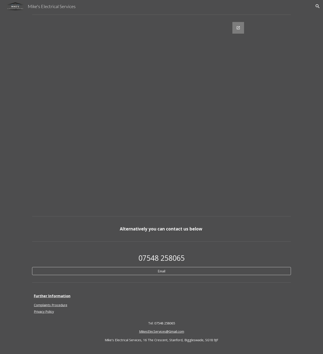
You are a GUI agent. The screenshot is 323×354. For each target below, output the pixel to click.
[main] (161, 229)
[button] (317, 6)
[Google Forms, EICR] (161, 115)
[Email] (161, 271)
